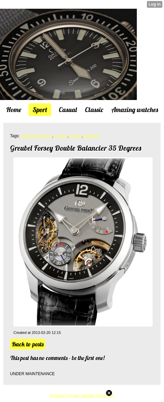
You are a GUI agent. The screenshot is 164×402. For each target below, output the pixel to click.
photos (75, 136)
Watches (91, 136)
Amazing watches (36, 136)
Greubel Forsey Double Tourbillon (82, 395)
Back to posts (28, 344)
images (60, 136)
